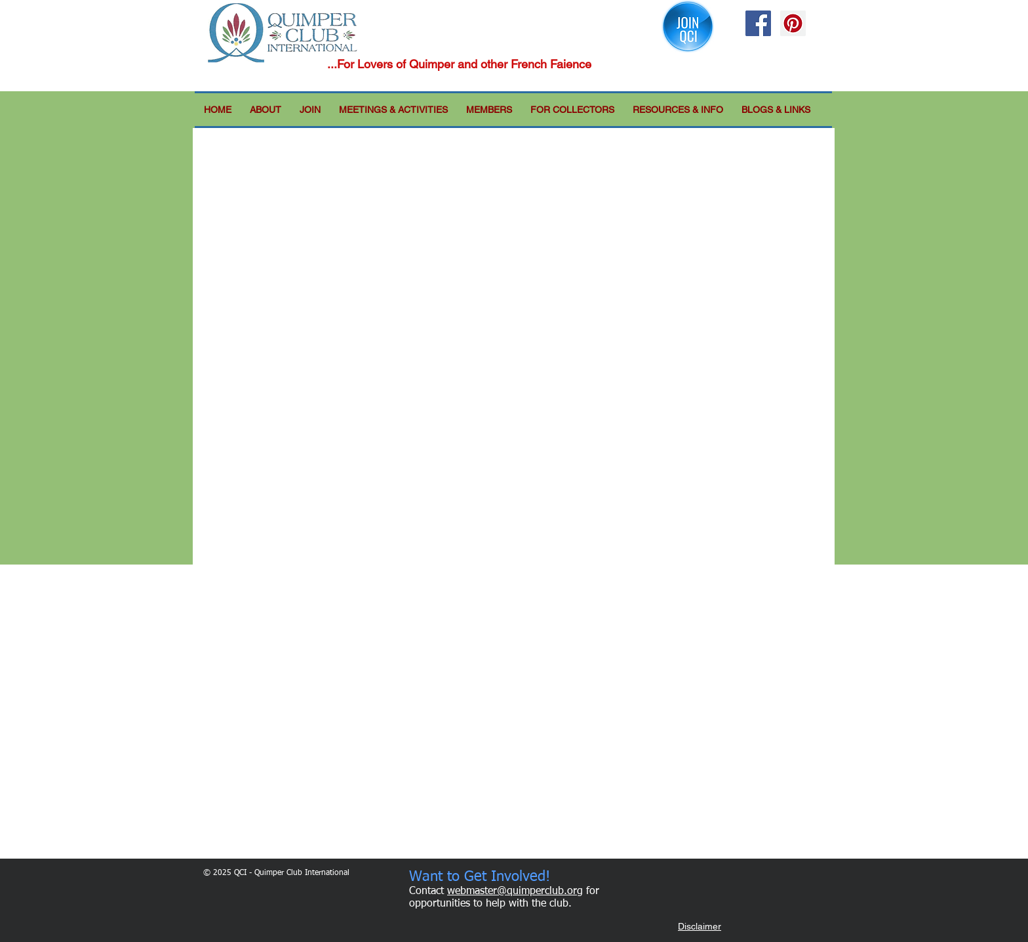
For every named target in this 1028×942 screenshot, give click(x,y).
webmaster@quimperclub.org (515, 891)
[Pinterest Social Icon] (793, 23)
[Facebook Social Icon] (758, 23)
